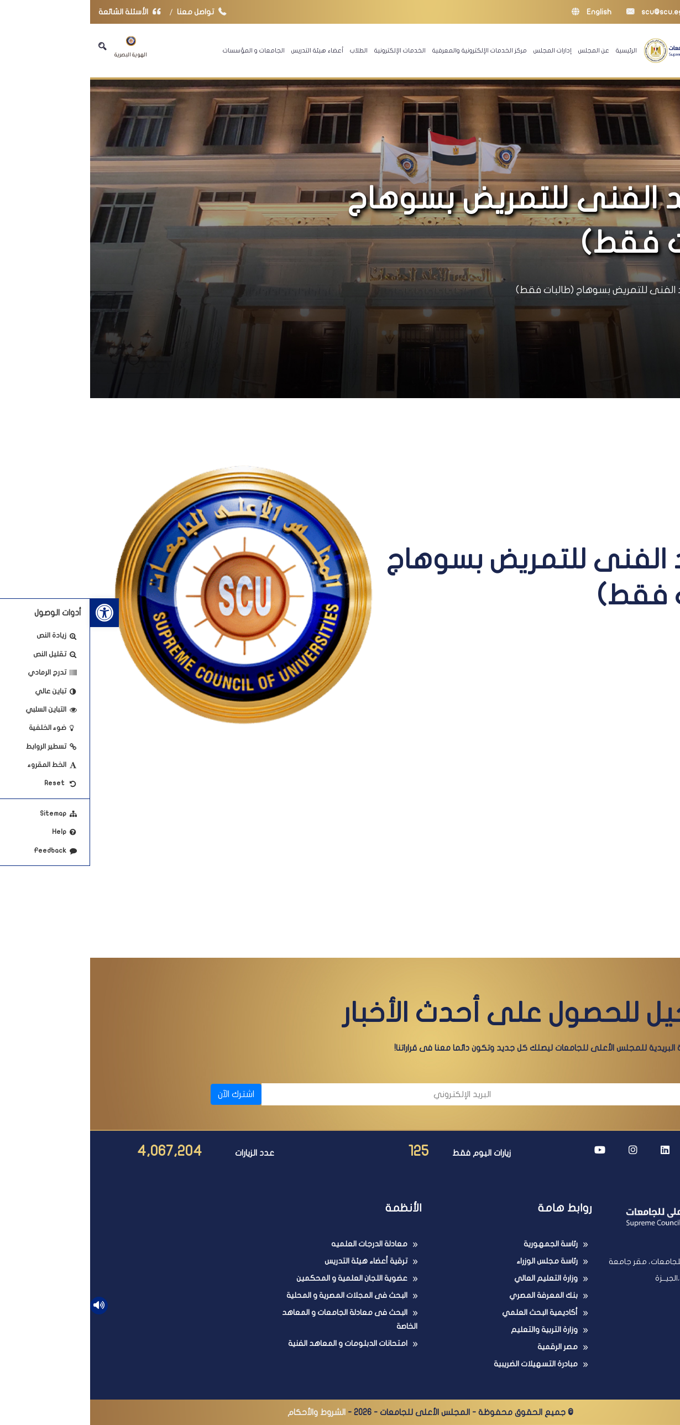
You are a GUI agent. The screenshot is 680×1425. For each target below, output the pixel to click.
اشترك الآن (146, 1094)
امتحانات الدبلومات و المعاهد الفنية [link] (257, 1343)
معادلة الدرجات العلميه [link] (279, 1244)
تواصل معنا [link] (114, 12)
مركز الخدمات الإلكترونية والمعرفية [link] (389, 50)
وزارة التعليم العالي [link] (456, 1278)
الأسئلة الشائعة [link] (42, 12)
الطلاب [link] (269, 50)
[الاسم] (532, 1094)
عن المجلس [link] (503, 50)
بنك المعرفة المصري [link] (453, 1295)
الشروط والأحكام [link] (226, 1412)
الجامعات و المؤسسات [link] (164, 50)
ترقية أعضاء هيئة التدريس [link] (275, 1261)
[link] (14, 612)
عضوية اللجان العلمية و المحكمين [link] (261, 1278)
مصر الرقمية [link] (467, 1347)
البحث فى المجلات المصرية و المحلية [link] (256, 1295)
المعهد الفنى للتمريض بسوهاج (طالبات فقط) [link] (522, 290)
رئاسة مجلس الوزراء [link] (457, 1261)
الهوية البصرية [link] (40, 47)
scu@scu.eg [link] (564, 12)
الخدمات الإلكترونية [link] (310, 50)
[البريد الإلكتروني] (291, 1094)
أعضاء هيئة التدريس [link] (227, 50)
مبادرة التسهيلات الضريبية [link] (446, 1364)
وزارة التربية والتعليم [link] (454, 1329)
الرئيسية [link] (536, 50)
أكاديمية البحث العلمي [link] (450, 1312)
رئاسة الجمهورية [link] (460, 1244)
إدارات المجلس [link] (462, 50)
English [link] (501, 12)
